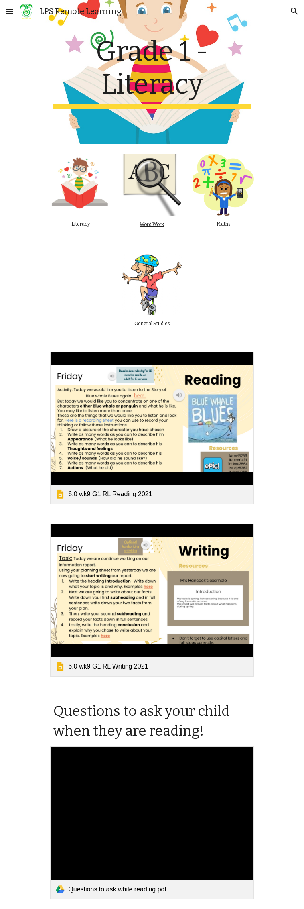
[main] (151, 72)
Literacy (80, 224)
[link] (151, 428)
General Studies (152, 323)
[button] (9, 11)
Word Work (152, 224)
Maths (224, 224)
